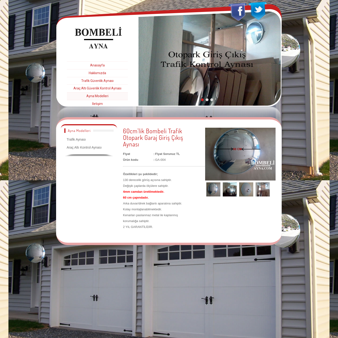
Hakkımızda (97, 73)
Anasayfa (97, 65)
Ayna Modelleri (97, 96)
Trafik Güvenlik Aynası (97, 81)
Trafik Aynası (76, 139)
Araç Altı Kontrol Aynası (84, 147)
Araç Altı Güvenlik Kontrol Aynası (97, 88)
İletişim (97, 104)
